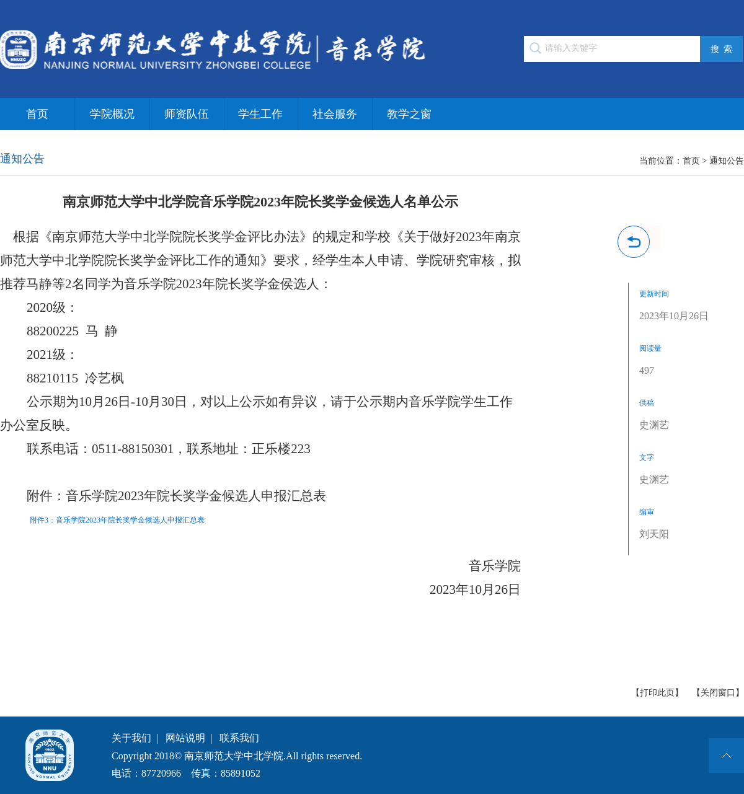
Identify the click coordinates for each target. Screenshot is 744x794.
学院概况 (112, 114)
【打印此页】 (657, 692)
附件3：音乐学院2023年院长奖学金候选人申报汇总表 (117, 520)
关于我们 (131, 738)
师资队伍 (186, 114)
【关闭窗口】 (718, 692)
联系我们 (239, 738)
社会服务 (334, 114)
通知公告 (726, 160)
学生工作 (260, 114)
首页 (37, 114)
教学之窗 (409, 114)
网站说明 (185, 738)
